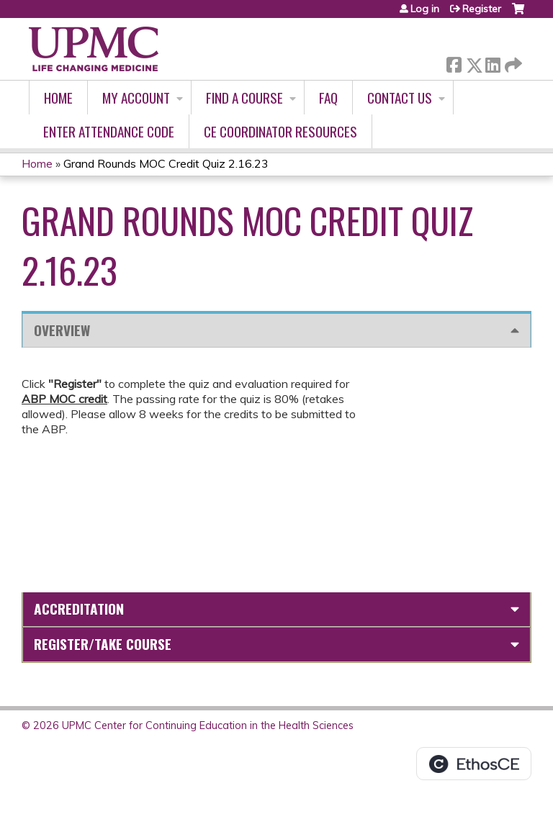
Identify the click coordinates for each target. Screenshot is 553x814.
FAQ (328, 97)
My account (136, 97)
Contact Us (399, 97)
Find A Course (244, 97)
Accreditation (79, 608)
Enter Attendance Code (108, 131)
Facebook (453, 62)
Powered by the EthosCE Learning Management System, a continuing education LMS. (473, 763)
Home (58, 97)
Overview (62, 330)
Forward (512, 62)
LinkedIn (492, 62)
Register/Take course (102, 643)
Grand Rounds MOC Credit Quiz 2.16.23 (166, 163)
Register (481, 9)
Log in (424, 9)
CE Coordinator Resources (280, 131)
